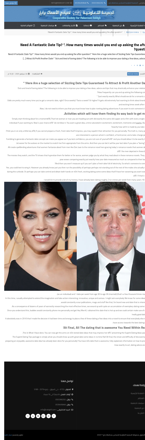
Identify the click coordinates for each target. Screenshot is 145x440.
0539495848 (76, 3)
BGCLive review (129, 73)
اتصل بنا (115, 32)
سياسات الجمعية (43, 25)
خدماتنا (82, 25)
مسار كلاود (4, 435)
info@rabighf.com (56, 3)
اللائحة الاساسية (133, 32)
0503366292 (93, 3)
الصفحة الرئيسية (132, 25)
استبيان (103, 32)
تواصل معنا (5, 3)
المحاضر (97, 25)
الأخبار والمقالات (64, 25)
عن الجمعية (113, 25)
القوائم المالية (22, 25)
